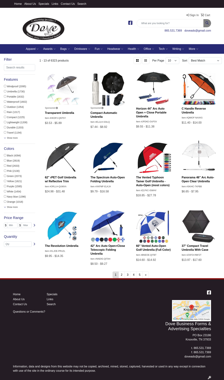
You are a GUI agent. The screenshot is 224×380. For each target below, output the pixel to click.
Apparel (32, 49)
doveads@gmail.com (197, 30)
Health (133, 49)
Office (149, 49)
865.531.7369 (173, 30)
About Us (30, 3)
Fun (99, 49)
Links (55, 3)
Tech (163, 49)
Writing (178, 49)
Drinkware (82, 49)
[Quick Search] (170, 23)
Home (18, 3)
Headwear (115, 49)
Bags (65, 49)
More (193, 49)
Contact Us (68, 3)
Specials (44, 3)
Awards (49, 49)
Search (81, 3)
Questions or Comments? (29, 311)
